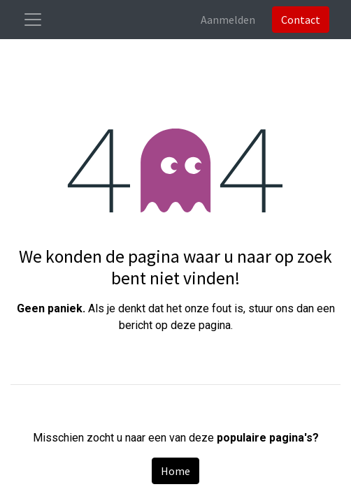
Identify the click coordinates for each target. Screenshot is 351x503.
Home (175, 471)
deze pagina (201, 325)
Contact (300, 20)
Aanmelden (228, 20)
